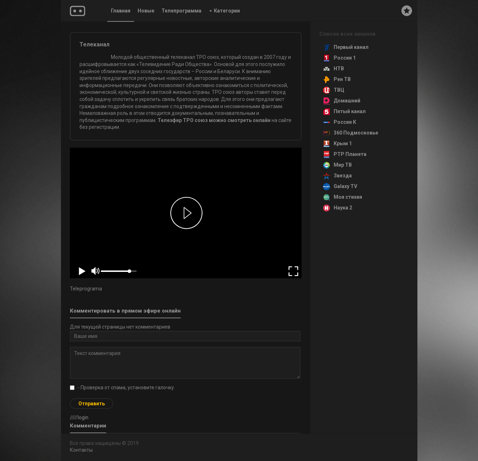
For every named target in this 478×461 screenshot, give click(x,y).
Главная (120, 11)
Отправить (91, 403)
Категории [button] (224, 11)
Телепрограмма (181, 11)
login (83, 417)
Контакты (81, 450)
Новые (146, 11)
